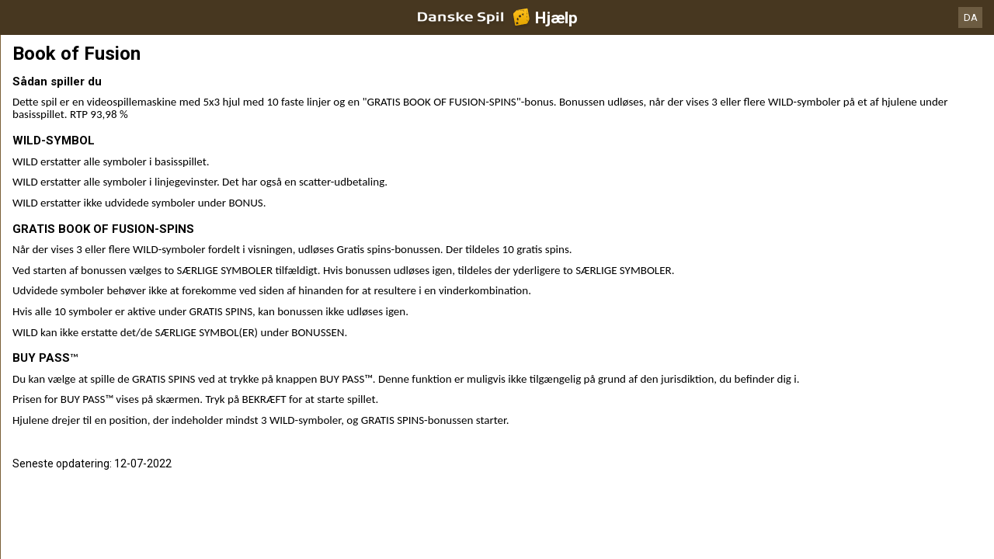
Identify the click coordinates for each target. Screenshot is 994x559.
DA (971, 17)
